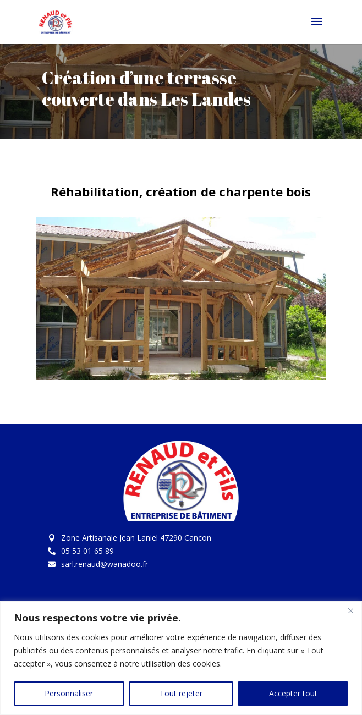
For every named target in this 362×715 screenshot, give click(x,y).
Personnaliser (69, 693)
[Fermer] (350, 610)
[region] (181, 658)
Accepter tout (293, 693)
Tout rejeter (181, 693)
